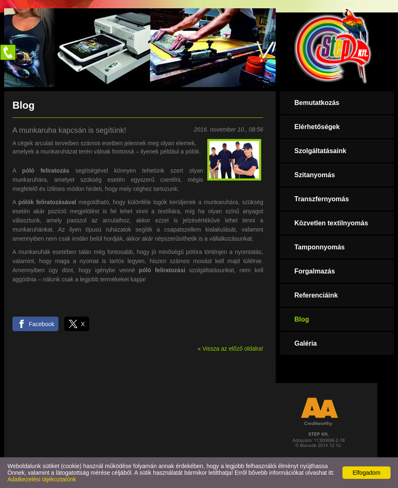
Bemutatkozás (316, 102)
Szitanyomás (314, 174)
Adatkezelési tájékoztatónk (41, 479)
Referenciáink (316, 295)
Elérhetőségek (317, 126)
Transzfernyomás (321, 199)
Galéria (305, 343)
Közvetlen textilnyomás (331, 223)
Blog (301, 319)
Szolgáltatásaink (320, 150)
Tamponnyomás (319, 247)
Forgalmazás (314, 271)
